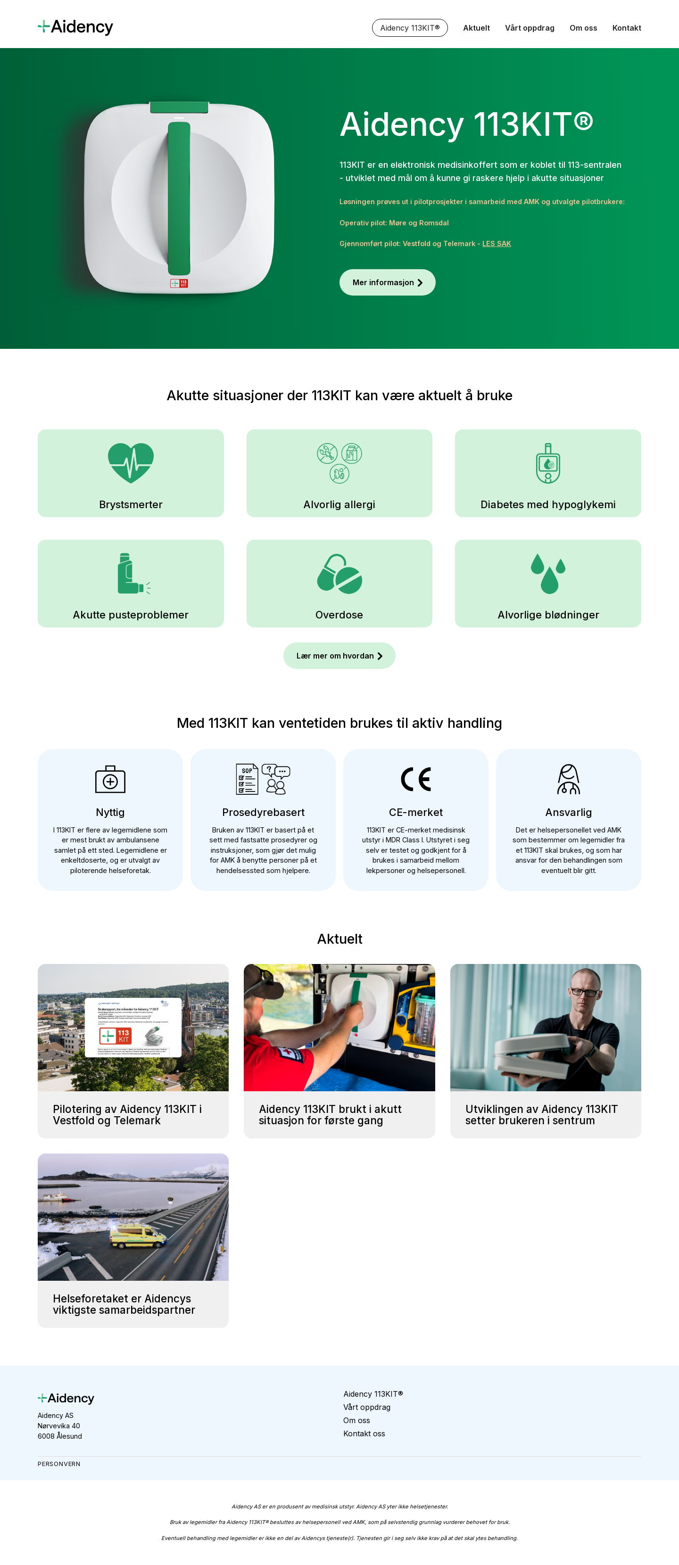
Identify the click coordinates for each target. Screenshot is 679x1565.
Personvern (59, 1463)
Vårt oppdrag (530, 28)
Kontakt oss (364, 1433)
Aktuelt (476, 28)
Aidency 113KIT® (410, 28)
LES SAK (496, 243)
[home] (75, 27)
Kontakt (627, 28)
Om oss (583, 28)
